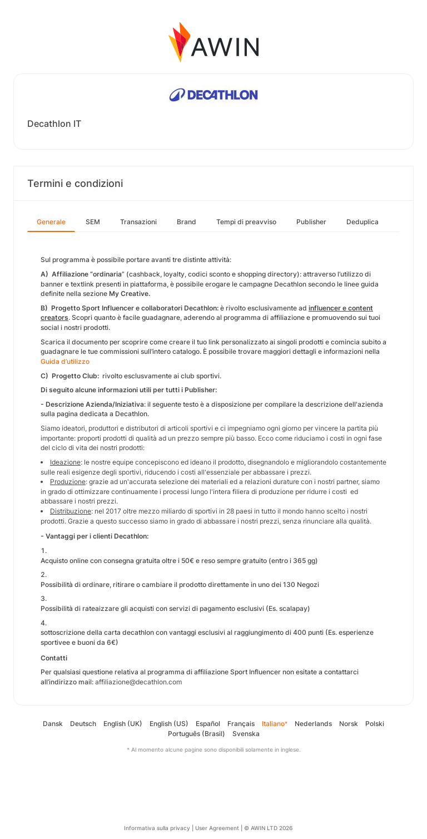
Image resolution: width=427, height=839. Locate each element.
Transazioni (138, 222)
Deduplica (362, 222)
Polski (374, 723)
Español (208, 723)
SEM (93, 222)
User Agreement (217, 828)
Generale (51, 222)
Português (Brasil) (196, 733)
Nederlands (313, 723)
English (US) (169, 723)
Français (241, 723)
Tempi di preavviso (246, 222)
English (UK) (122, 723)
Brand (186, 222)
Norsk (348, 723)
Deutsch (83, 723)
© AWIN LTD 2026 (268, 828)
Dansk (53, 723)
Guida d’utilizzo (65, 361)
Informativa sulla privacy (157, 828)
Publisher (311, 222)
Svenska (246, 733)
